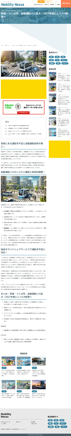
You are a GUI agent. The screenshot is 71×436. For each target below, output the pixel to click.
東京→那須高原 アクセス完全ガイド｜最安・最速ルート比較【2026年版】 (8, 395)
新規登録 (41, 1)
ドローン (65, 63)
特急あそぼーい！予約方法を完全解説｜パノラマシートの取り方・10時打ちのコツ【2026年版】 (64, 77)
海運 (63, 57)
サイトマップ (23, 429)
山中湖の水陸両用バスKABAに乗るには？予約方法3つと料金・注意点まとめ (24, 372)
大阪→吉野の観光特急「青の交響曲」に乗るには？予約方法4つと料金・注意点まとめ (64, 122)
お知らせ (56, 1)
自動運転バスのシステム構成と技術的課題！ (18, 128)
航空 (57, 57)
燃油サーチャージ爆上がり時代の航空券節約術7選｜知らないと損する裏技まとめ (64, 112)
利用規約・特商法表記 (6, 429)
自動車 (51, 63)
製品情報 (52, 4)
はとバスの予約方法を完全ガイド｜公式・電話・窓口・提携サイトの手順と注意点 (8, 372)
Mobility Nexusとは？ (38, 4)
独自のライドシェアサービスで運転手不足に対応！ (20, 131)
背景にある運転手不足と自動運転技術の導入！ (19, 125)
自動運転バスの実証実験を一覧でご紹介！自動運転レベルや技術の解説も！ (25, 330)
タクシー (64, 60)
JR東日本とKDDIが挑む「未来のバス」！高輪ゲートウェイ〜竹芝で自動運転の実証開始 (38, 372)
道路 (51, 60)
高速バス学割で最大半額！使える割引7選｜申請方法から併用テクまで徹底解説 (23, 395)
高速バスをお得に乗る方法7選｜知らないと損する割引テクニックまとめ (38, 395)
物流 (58, 63)
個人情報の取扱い (15, 429)
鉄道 (51, 57)
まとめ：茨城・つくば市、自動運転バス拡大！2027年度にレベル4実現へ (24, 134)
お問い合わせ (34, 423)
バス (4, 367)
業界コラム (47, 4)
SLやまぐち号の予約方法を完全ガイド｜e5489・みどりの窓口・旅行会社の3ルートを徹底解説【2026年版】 (64, 100)
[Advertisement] (35, 34)
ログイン (49, 1)
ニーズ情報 (57, 4)
